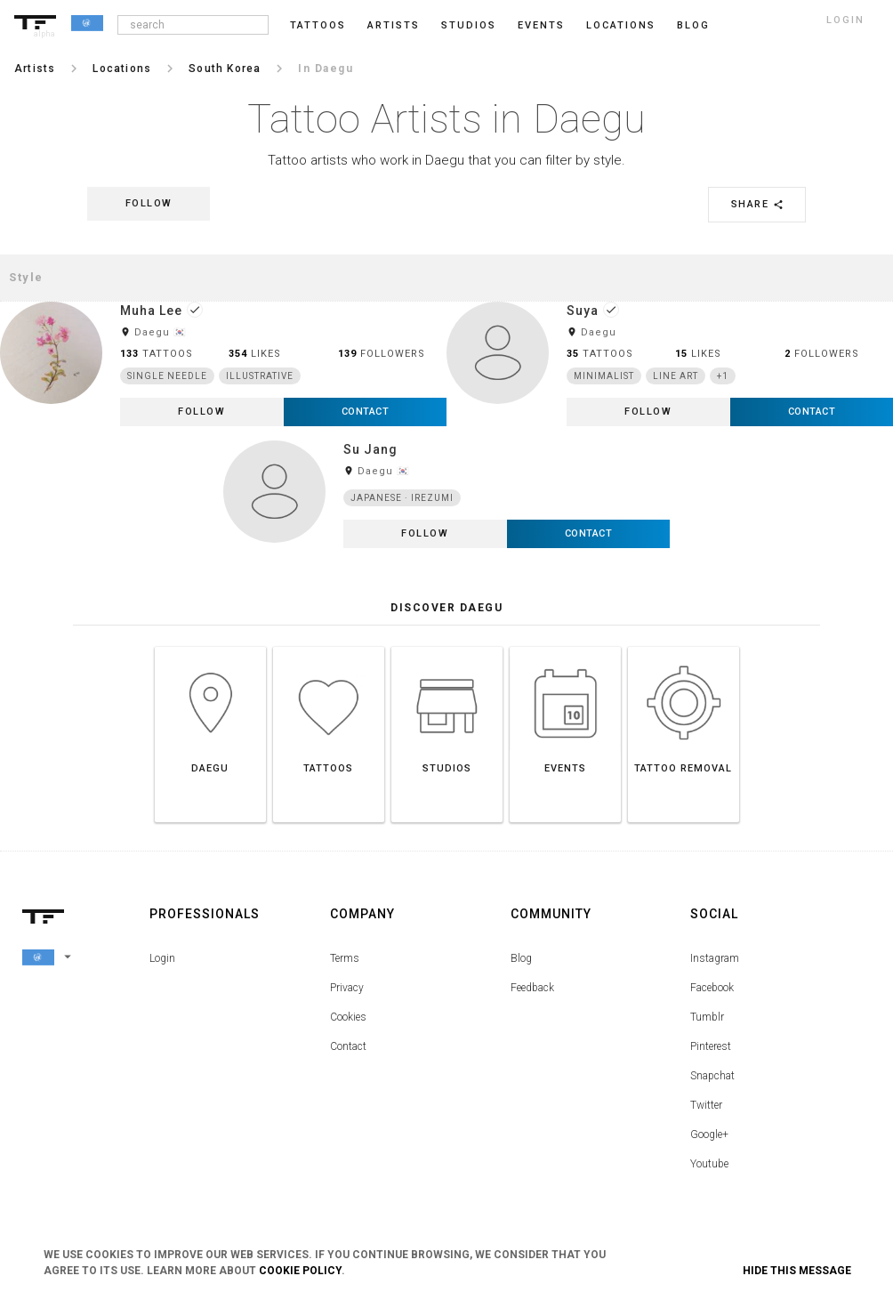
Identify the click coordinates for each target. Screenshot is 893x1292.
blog (693, 25)
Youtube (709, 1164)
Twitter (706, 1105)
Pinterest (710, 1046)
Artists (393, 25)
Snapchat (712, 1076)
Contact (348, 1046)
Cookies (348, 1017)
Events (541, 25)
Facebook (712, 987)
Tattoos (318, 25)
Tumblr (707, 1017)
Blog (521, 958)
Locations (621, 25)
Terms (344, 958)
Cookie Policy (300, 1270)
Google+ (709, 1134)
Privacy (347, 987)
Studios (468, 25)
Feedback (532, 987)
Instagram (714, 958)
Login (162, 958)
